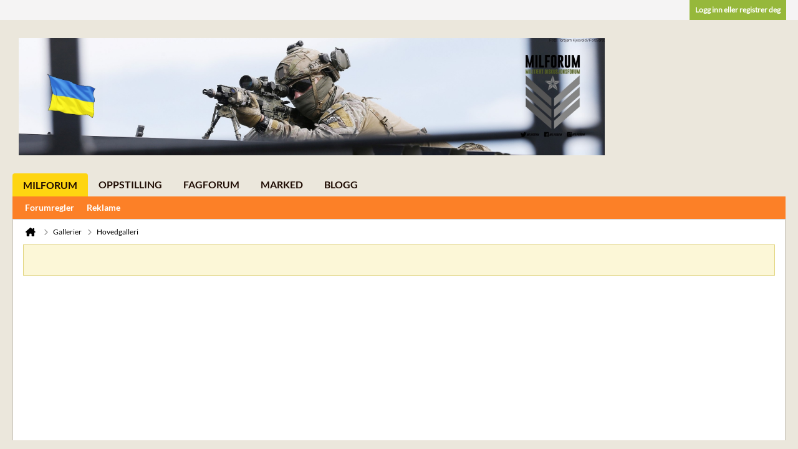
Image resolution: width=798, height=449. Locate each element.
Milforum (50, 185)
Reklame (103, 207)
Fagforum (211, 184)
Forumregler (49, 207)
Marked (282, 184)
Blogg (341, 184)
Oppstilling (130, 184)
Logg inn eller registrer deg (738, 9)
